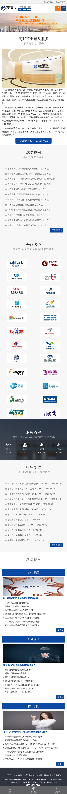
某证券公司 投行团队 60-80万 (20, 525)
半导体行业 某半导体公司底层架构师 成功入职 (28, 169)
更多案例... (57, 230)
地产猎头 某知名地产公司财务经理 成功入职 (27, 189)
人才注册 (49, 2)
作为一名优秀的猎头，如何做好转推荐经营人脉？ (25, 732)
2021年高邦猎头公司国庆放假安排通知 (22, 625)
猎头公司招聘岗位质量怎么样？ (19, 670)
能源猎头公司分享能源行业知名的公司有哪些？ (26, 614)
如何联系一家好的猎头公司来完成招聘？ (23, 685)
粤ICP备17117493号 (34, 785)
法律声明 (38, 775)
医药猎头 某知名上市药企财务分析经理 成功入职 (29, 220)
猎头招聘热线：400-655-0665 (33, 141)
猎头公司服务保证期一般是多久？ (20, 681)
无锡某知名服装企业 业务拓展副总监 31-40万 (27, 499)
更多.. (60, 630)
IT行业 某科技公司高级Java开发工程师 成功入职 (29, 210)
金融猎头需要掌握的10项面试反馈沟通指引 (24, 736)
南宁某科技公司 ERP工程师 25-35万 (23, 504)
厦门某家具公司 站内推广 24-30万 (22, 509)
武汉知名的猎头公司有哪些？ (18, 603)
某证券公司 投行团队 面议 (19, 530)
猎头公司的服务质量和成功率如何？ (19, 665)
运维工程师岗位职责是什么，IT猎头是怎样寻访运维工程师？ (32, 748)
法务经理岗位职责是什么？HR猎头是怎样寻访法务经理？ (30, 744)
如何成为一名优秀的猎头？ (17, 755)
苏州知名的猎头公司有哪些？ (18, 606)
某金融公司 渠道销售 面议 (19, 540)
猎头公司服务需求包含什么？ (18, 677)
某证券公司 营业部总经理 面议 (21, 514)
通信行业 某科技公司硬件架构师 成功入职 (26, 215)
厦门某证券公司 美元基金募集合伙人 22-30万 (27, 483)
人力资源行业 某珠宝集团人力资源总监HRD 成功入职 (31, 179)
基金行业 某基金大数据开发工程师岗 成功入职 (28, 225)
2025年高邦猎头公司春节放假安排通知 (20, 598)
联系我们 (57, 775)
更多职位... (57, 545)
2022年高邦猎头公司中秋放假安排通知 (22, 618)
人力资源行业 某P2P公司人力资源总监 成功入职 (28, 184)
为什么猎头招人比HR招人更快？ (19, 692)
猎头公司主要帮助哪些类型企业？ (20, 688)
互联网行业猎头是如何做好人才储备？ (22, 740)
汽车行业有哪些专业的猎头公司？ (20, 610)
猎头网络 (28, 775)
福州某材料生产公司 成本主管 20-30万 (24, 489)
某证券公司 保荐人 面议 (18, 520)
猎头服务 (19, 775)
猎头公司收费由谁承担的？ (17, 673)
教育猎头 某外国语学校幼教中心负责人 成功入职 (29, 174)
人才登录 (61, 2)
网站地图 (47, 775)
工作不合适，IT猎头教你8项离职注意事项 (23, 759)
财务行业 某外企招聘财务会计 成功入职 (25, 205)
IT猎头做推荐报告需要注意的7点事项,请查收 (24, 752)
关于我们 (9, 775)
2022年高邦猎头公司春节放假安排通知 (22, 622)
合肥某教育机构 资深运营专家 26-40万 (24, 494)
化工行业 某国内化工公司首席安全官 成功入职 (28, 200)
